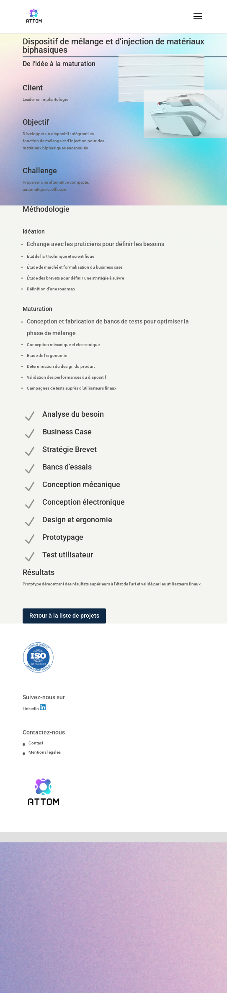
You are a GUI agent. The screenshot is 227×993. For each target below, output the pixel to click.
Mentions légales (44, 752)
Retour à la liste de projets (64, 615)
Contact (35, 743)
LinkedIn (31, 708)
